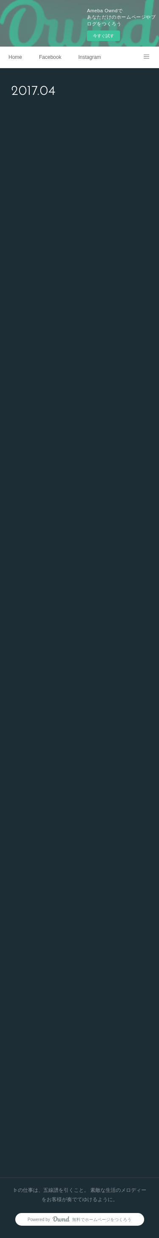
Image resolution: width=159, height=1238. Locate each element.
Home (15, 57)
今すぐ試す (103, 35)
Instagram (89, 57)
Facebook (50, 57)
